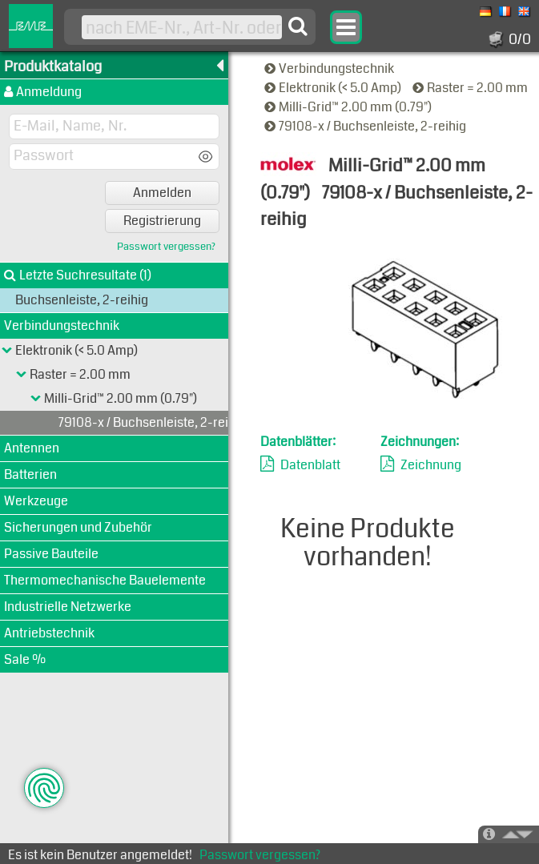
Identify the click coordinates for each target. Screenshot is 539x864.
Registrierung (162, 220)
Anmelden (162, 192)
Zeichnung (430, 465)
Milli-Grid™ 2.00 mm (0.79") (349, 107)
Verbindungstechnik (330, 68)
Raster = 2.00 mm (471, 87)
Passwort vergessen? (166, 247)
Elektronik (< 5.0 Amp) (334, 87)
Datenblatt (310, 465)
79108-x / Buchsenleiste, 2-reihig (366, 126)
